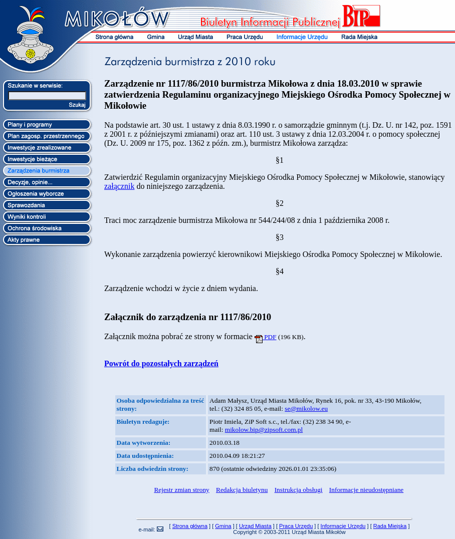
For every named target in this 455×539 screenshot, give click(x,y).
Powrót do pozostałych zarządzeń (161, 363)
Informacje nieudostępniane (366, 489)
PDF (266, 337)
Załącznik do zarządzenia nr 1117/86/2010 (187, 317)
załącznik (119, 186)
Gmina (223, 526)
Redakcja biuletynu (242, 489)
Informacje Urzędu (343, 526)
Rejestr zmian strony (181, 489)
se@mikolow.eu (306, 408)
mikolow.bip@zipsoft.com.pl (264, 429)
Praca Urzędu (296, 526)
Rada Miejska (390, 526)
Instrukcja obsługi (299, 489)
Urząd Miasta (255, 526)
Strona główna (189, 526)
